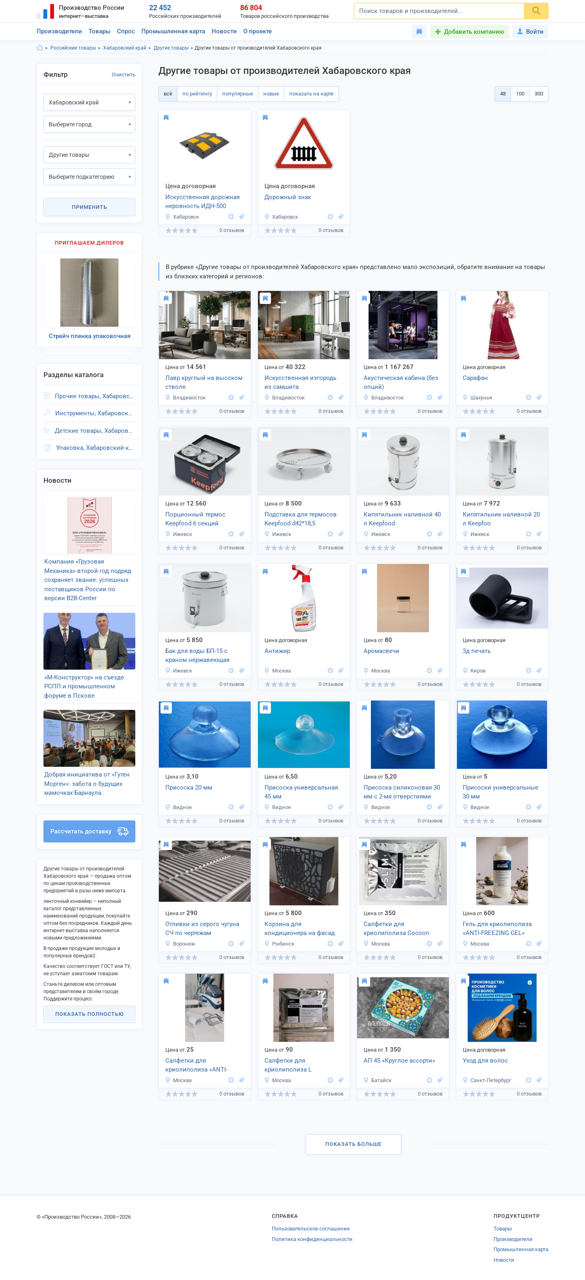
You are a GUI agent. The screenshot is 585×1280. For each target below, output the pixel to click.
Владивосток (185, 398)
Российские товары (73, 48)
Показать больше (353, 1144)
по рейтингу (197, 94)
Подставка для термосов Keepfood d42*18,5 (300, 519)
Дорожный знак (287, 197)
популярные (237, 94)
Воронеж (180, 944)
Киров (473, 671)
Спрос (126, 31)
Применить (89, 207)
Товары (99, 31)
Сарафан (475, 378)
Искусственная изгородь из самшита (300, 382)
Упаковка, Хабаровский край (95, 447)
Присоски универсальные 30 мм (500, 792)
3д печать (477, 651)
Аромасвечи (381, 651)
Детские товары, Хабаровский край (95, 430)
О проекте (257, 31)
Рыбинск (279, 944)
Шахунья (477, 398)
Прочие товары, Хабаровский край (95, 396)
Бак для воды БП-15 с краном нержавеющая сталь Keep (197, 656)
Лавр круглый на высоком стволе (204, 382)
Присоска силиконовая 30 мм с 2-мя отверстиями (402, 792)
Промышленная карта (173, 31)
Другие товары (171, 48)
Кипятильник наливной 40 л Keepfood (402, 519)
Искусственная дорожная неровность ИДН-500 (202, 201)
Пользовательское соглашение (311, 1229)
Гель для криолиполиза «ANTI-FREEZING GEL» (497, 928)
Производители (59, 31)
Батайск (377, 1080)
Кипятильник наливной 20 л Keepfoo (501, 519)
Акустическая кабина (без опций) (401, 382)
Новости (224, 31)
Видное (178, 807)
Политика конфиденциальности (312, 1239)
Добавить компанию (474, 31)
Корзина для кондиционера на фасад (299, 928)
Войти (530, 31)
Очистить (123, 75)
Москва (277, 671)
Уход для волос (485, 1060)
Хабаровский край (124, 48)
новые (271, 94)
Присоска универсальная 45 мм (301, 792)
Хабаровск (182, 217)
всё (168, 94)
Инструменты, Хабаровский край (95, 413)
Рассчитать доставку (89, 831)
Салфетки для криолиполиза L (288, 1065)
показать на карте (311, 94)
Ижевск (178, 534)
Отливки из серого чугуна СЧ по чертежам (202, 928)
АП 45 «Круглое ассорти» (399, 1060)
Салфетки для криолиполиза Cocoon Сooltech (396, 929)
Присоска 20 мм (188, 787)
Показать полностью (89, 1014)
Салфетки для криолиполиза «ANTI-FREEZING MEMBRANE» (198, 1066)
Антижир (277, 651)
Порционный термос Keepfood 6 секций (195, 519)
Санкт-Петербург (486, 1080)
